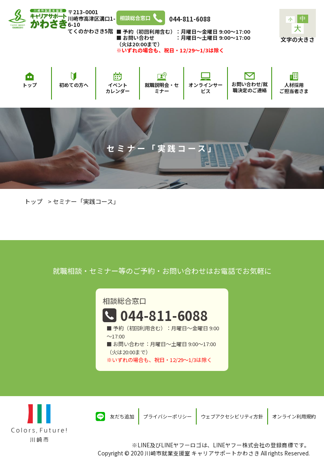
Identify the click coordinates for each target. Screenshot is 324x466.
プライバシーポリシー (167, 416)
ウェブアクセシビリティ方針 (232, 416)
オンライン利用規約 (294, 416)
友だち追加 (122, 416)
